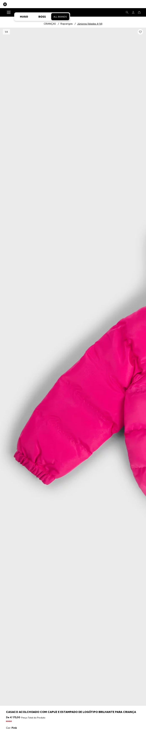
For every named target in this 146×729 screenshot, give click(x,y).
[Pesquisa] (127, 12)
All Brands (60, 16)
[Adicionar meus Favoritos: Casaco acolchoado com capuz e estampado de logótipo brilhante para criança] (140, 32)
